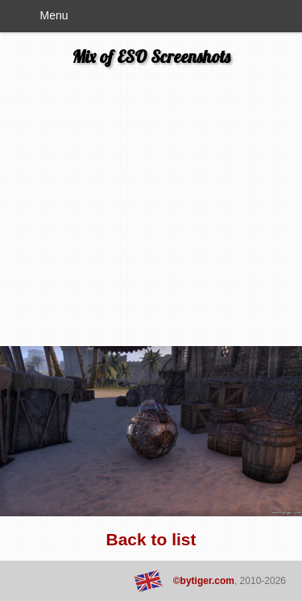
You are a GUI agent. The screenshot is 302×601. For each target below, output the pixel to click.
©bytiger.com (203, 580)
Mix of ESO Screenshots (151, 56)
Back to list (150, 539)
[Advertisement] (151, 210)
